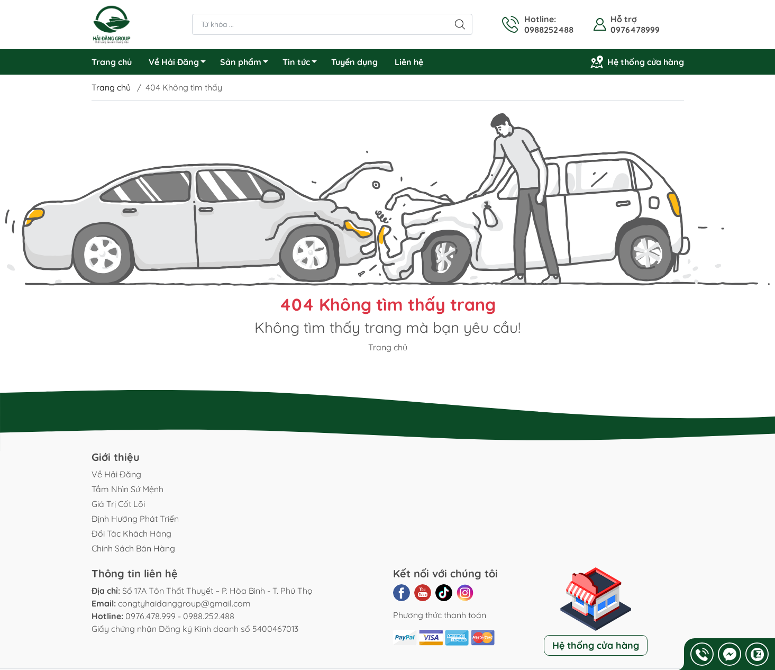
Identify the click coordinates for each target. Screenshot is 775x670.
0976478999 (635, 29)
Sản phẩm (247, 63)
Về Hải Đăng (180, 63)
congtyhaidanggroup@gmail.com (184, 603)
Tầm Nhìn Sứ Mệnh (127, 489)
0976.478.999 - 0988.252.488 (179, 616)
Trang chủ (112, 62)
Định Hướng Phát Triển (135, 518)
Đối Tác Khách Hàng (131, 533)
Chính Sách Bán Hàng (133, 548)
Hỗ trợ (623, 19)
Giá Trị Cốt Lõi (118, 504)
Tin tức (302, 63)
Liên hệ (409, 62)
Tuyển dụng (354, 62)
